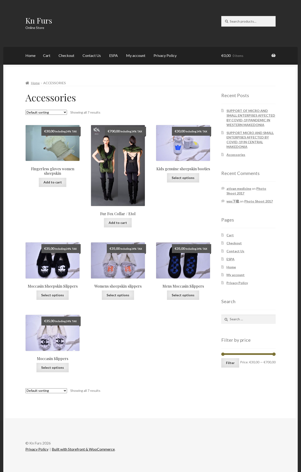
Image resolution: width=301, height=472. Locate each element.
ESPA (113, 55)
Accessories (235, 155)
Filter (230, 363)
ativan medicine (238, 188)
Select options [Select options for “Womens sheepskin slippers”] (118, 295)
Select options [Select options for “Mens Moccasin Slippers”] (183, 295)
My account (135, 55)
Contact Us (92, 55)
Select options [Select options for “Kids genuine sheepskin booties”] (183, 178)
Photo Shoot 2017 (258, 201)
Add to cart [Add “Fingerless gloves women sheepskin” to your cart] (53, 182)
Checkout (66, 55)
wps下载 (232, 201)
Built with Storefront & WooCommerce (83, 449)
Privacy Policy (165, 55)
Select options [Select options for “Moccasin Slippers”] (52, 367)
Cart (46, 55)
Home (30, 55)
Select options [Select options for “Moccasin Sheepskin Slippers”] (52, 295)
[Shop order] (46, 112)
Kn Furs (38, 20)
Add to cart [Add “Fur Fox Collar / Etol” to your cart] (118, 223)
